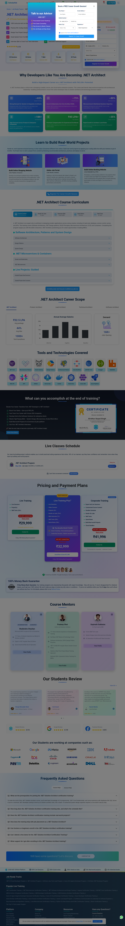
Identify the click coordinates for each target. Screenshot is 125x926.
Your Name (62, 10)
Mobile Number (63, 18)
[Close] (94, 6)
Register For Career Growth (76, 36)
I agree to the (69, 32)
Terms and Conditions (72, 32)
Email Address (81, 10)
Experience (80, 24)
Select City (62, 24)
